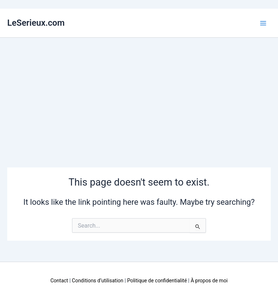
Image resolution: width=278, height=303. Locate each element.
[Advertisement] (139, 92)
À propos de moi (209, 280)
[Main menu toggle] (263, 23)
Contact (59, 280)
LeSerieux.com (36, 23)
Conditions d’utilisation (97, 280)
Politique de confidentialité (157, 280)
